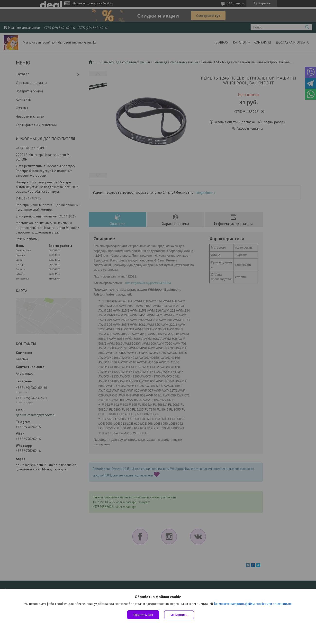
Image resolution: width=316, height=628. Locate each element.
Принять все (143, 615)
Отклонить (179, 615)
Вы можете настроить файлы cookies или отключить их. (253, 604)
